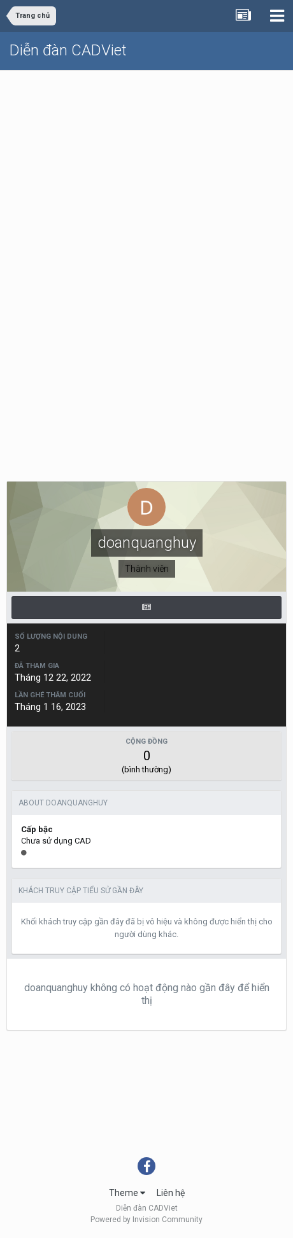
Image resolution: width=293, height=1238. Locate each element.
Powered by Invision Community (146, 1219)
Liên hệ (171, 1193)
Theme (127, 1193)
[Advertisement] (146, 223)
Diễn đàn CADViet (68, 50)
